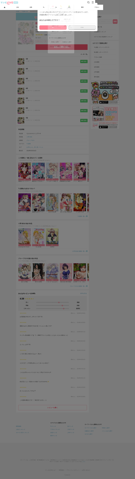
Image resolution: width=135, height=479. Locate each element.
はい (53, 27)
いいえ (82, 27)
